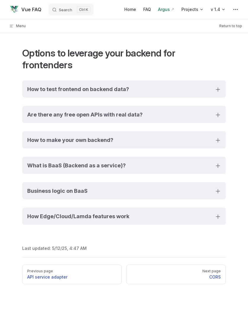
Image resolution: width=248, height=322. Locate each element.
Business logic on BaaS (57, 190)
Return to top (230, 26)
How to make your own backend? (70, 140)
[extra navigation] (235, 9)
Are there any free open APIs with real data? (85, 114)
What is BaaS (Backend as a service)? (76, 165)
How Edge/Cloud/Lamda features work (78, 216)
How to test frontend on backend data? (78, 89)
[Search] (71, 9)
